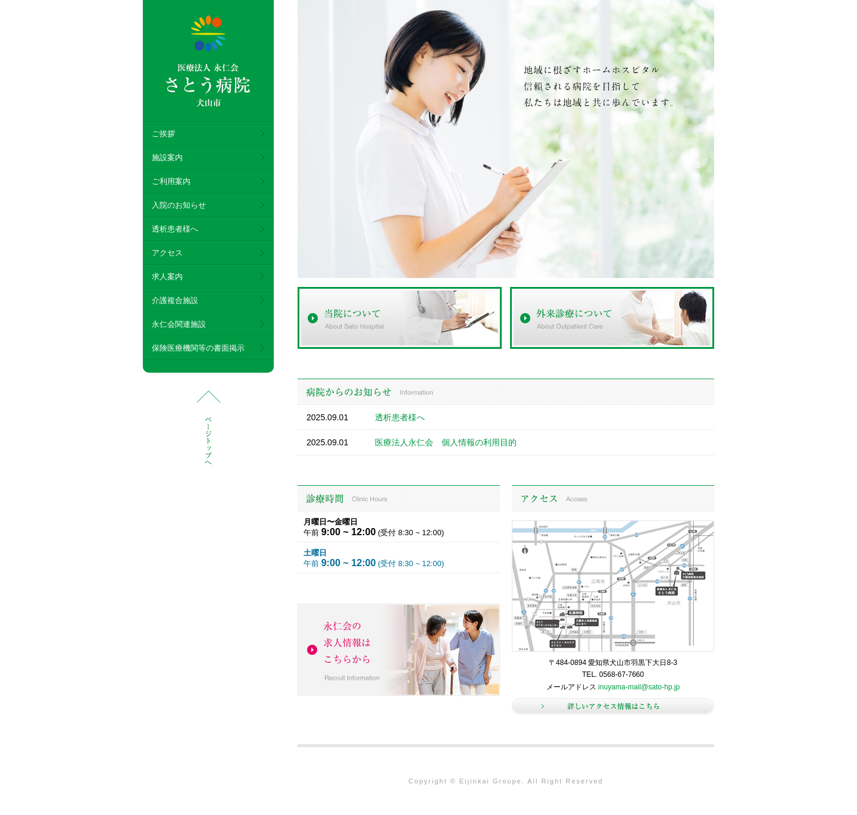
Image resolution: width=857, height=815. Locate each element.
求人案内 (167, 276)
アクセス (167, 252)
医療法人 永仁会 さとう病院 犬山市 (208, 61)
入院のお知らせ (179, 205)
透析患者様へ (175, 228)
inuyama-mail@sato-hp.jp (639, 687)
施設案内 (167, 157)
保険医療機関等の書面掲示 (198, 348)
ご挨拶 (163, 133)
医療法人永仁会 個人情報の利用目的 (446, 442)
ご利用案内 (171, 181)
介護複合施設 (175, 300)
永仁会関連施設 (179, 324)
